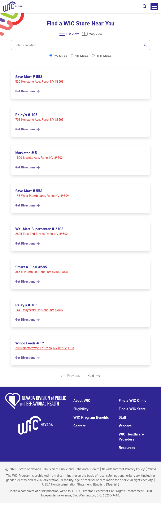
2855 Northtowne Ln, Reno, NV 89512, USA (44, 348)
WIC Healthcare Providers (131, 437)
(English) (99, 484)
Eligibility (80, 409)
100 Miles (104, 56)
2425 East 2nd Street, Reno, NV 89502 (41, 234)
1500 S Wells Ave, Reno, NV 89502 (39, 157)
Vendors (125, 425)
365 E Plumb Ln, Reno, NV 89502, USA (41, 272)
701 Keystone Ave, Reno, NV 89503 (39, 119)
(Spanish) (112, 484)
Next (94, 375)
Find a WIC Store (132, 409)
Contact (79, 425)
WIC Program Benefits (91, 417)
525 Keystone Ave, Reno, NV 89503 (39, 81)
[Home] (12, 6)
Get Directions (27, 91)
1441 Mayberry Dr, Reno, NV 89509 (39, 310)
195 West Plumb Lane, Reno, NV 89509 (42, 195)
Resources (127, 447)
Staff (122, 417)
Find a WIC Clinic (132, 400)
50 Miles (81, 56)
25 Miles (60, 56)
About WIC (81, 400)
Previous (69, 375)
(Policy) (151, 469)
